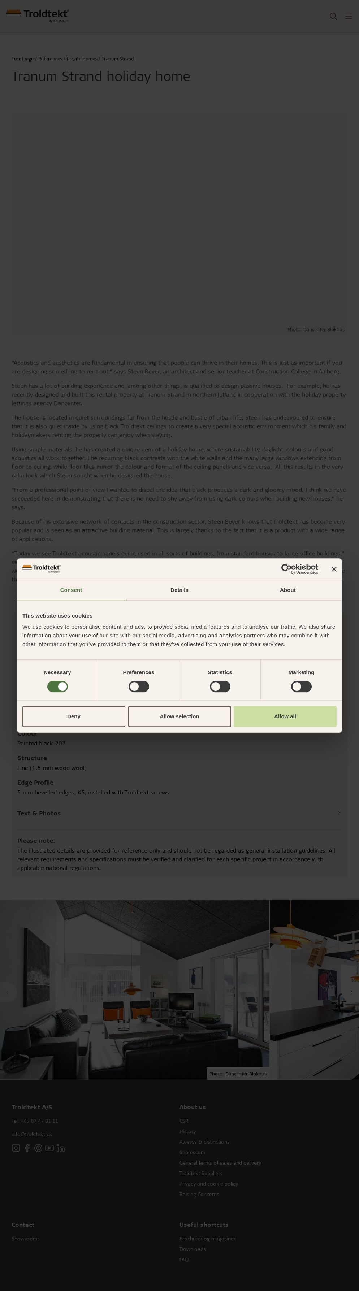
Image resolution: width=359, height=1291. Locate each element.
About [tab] (288, 590)
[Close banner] (334, 569)
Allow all (285, 716)
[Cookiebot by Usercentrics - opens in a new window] (286, 569)
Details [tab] (179, 590)
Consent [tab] (71, 590)
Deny (74, 716)
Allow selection (179, 716)
